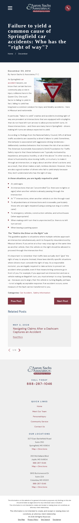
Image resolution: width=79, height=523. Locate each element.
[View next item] (19, 350)
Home (39, 406)
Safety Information (41, 292)
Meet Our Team (39, 411)
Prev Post (16, 301)
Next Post (62, 301)
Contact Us (39, 426)
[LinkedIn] (49, 391)
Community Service (39, 421)
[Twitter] (30, 391)
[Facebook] (36, 391)
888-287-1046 (39, 384)
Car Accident (26, 292)
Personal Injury (39, 416)
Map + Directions (39, 449)
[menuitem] (21, 519)
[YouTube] (42, 391)
